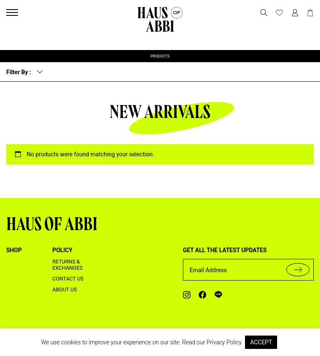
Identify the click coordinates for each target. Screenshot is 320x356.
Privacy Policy (224, 342)
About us (64, 289)
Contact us (68, 279)
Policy (62, 250)
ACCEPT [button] (261, 342)
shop (14, 250)
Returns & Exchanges (67, 264)
